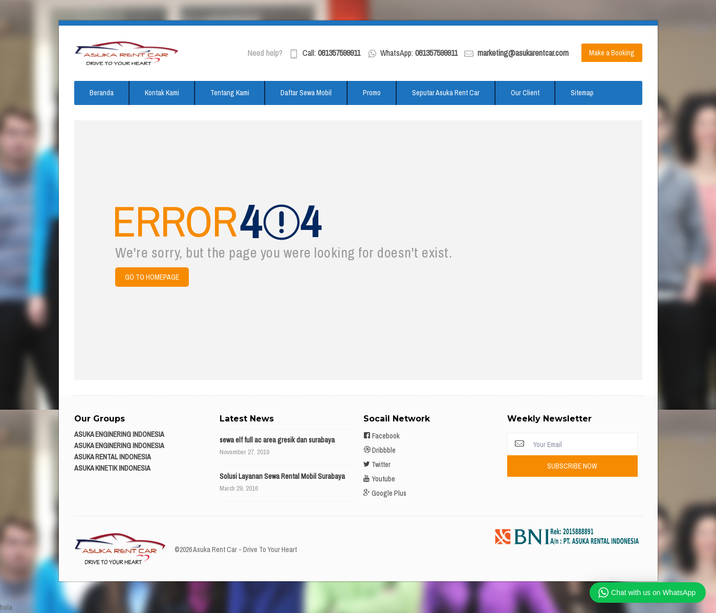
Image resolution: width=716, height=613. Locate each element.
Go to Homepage (152, 277)
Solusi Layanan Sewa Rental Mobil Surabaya (282, 476)
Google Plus (384, 493)
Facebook (381, 435)
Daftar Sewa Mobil (306, 92)
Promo (372, 92)
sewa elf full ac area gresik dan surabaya (277, 440)
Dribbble (379, 450)
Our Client (525, 92)
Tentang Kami (229, 92)
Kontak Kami (162, 92)
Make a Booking (612, 52)
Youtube (379, 478)
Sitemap (582, 92)
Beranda (102, 92)
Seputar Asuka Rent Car (446, 92)
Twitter (376, 464)
